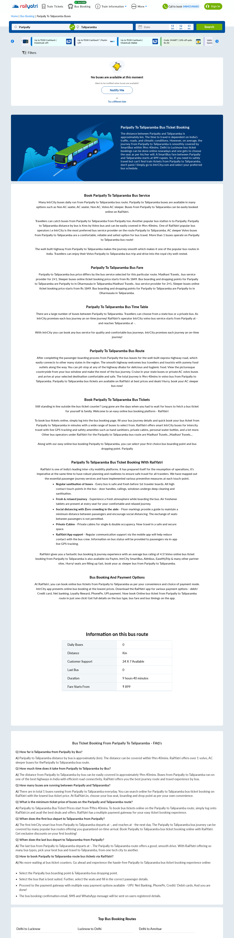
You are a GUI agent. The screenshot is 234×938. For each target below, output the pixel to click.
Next (216, 41)
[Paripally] (41, 27)
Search (209, 26)
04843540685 (191, 6)
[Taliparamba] (103, 27)
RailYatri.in (81, 796)
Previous (11, 41)
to (28, 929)
